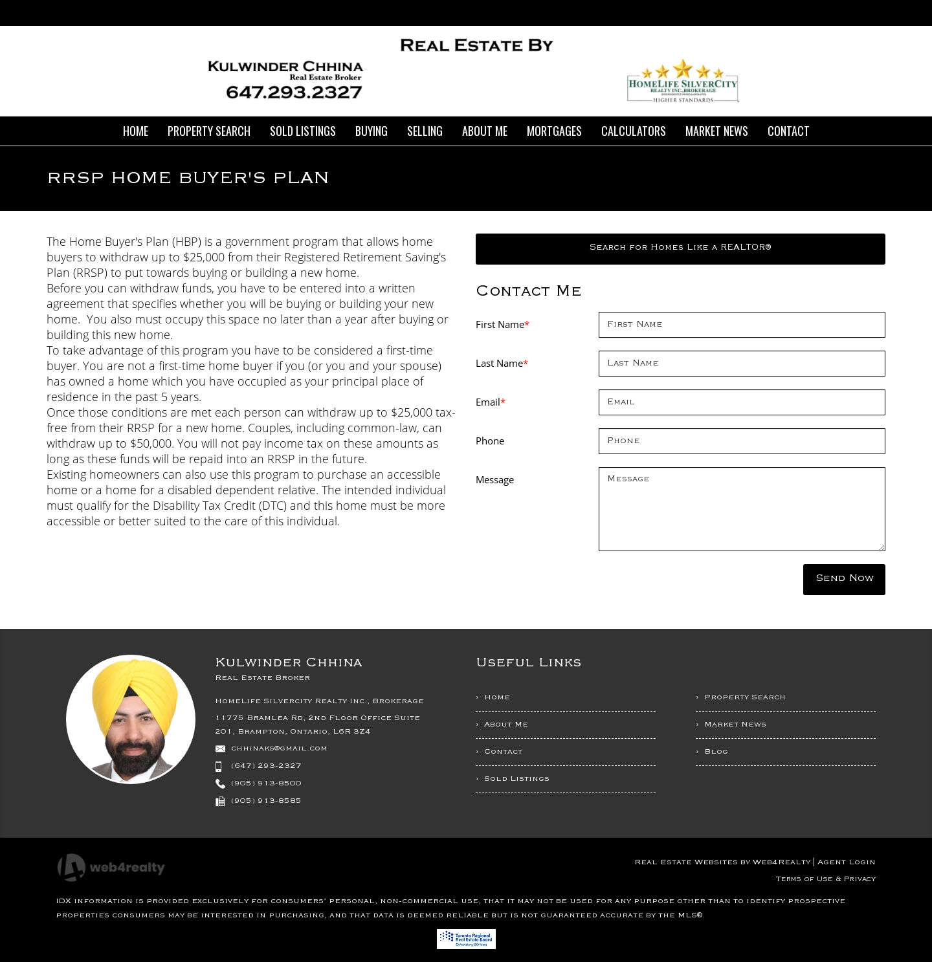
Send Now (845, 578)
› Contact (499, 752)
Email (490, 401)
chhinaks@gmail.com (279, 748)
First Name (502, 324)
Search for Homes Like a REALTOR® (680, 247)
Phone (490, 440)
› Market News (731, 725)
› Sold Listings (512, 779)
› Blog (712, 752)
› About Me (502, 725)
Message (495, 479)
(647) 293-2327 (266, 766)
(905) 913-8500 (266, 783)
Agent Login (846, 862)
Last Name (502, 362)
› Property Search (741, 697)
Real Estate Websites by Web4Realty (722, 862)
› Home (493, 697)
